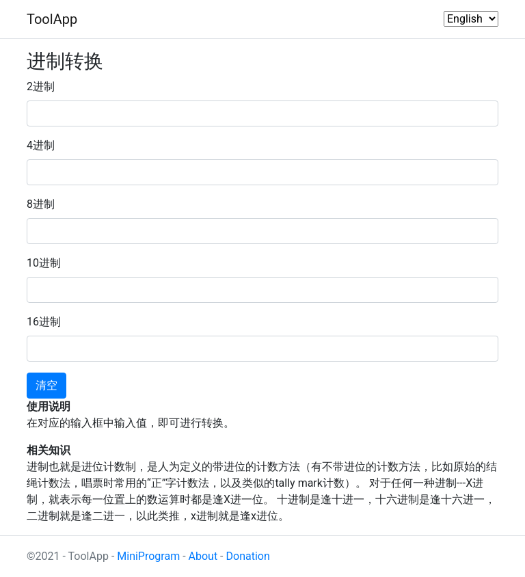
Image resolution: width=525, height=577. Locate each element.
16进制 (44, 321)
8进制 (41, 204)
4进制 (41, 145)
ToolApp (52, 19)
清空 (46, 385)
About (203, 556)
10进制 (44, 262)
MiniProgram (148, 556)
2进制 (41, 86)
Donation (248, 556)
